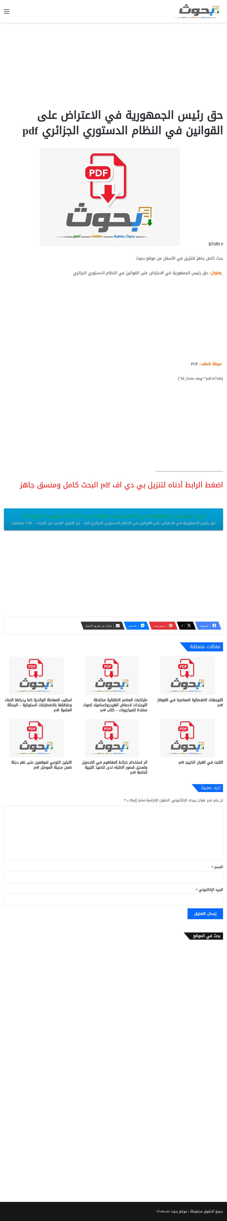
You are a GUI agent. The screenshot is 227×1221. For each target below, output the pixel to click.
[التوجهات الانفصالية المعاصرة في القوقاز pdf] (189, 676)
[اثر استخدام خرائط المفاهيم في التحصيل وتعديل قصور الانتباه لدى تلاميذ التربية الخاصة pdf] (114, 738)
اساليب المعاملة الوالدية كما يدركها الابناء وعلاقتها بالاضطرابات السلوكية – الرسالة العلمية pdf (38, 705)
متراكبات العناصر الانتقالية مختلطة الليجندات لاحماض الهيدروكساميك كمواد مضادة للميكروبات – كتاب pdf (115, 705)
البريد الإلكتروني (209, 889)
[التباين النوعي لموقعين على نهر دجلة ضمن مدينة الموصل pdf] (38, 738)
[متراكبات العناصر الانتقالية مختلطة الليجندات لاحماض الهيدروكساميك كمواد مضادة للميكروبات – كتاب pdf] (114, 676)
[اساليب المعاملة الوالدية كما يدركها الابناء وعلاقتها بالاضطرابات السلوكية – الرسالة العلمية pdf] (38, 676)
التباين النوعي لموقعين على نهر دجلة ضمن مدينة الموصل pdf (41, 765)
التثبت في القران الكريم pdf (201, 762)
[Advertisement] (113, 65)
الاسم (217, 867)
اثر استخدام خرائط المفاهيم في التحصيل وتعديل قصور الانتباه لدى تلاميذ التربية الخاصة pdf (114, 767)
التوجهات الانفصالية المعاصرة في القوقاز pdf (190, 703)
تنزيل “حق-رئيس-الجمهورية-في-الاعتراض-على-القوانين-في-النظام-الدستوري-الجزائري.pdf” (113, 519)
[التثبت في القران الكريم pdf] (189, 738)
